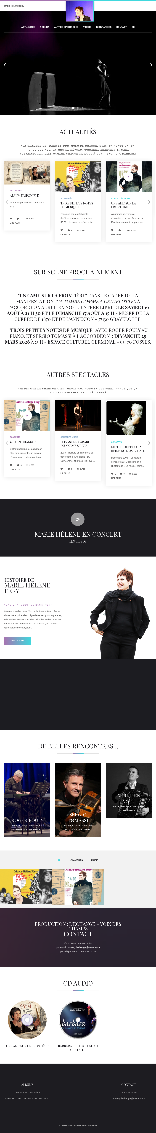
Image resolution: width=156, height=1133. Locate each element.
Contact (121, 27)
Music (75, 437)
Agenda (45, 27)
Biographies (103, 27)
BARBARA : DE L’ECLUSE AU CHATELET (78, 1048)
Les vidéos (78, 541)
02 (78, 108)
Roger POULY (27, 820)
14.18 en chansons (24, 442)
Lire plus (15, 223)
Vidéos (87, 27)
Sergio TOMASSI (78, 817)
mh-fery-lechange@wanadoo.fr (84, 947)
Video (127, 198)
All (60, 860)
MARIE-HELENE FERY (14, 6)
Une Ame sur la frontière (27, 1046)
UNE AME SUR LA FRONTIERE (123, 205)
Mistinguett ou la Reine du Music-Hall (128, 449)
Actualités (28, 27)
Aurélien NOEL (128, 798)
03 (83, 108)
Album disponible (24, 195)
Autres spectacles (66, 27)
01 (73, 108)
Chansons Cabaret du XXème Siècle (76, 444)
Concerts (15, 437)
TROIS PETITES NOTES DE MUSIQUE (77, 205)
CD (133, 27)
